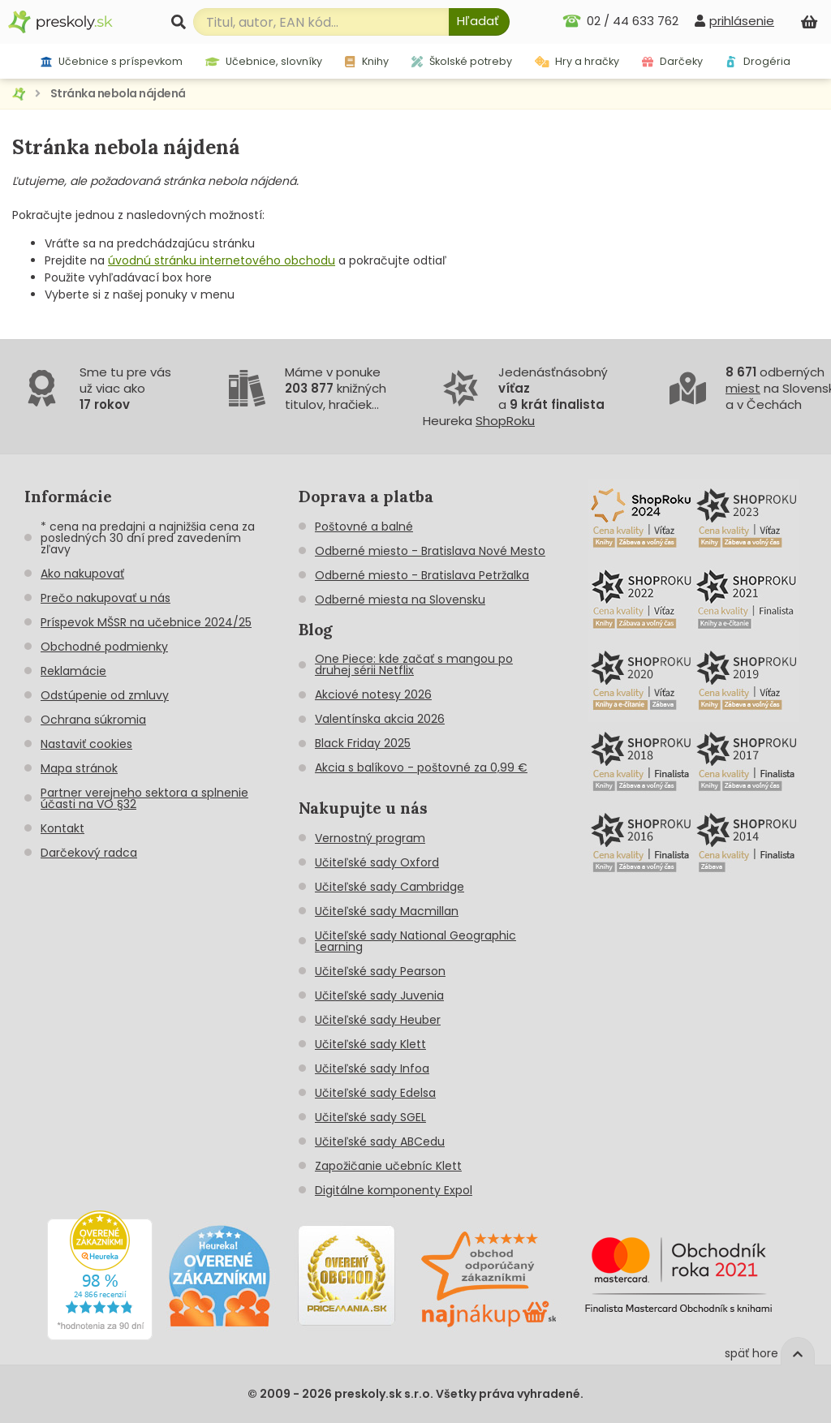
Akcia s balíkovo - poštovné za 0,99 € (421, 767)
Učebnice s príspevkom (112, 61)
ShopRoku (505, 420)
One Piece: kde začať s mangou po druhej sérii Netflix (414, 664)
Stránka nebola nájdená (118, 93)
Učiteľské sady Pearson (380, 971)
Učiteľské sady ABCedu (380, 1141)
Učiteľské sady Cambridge (389, 887)
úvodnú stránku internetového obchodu (221, 260)
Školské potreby (461, 61)
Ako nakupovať (82, 573)
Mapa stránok (79, 768)
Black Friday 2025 (363, 743)
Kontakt (62, 828)
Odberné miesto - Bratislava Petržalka (422, 575)
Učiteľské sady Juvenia (379, 995)
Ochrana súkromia (93, 720)
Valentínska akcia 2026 (380, 719)
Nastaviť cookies (86, 744)
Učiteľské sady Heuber (378, 1020)
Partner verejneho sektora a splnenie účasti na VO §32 (144, 798)
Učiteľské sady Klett (370, 1044)
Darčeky (672, 61)
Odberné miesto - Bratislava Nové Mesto (430, 551)
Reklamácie (73, 671)
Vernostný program (370, 838)
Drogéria (758, 61)
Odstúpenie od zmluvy (105, 695)
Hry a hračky (577, 61)
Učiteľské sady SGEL (370, 1117)
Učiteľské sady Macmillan (387, 911)
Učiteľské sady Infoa (372, 1068)
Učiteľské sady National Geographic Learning (415, 941)
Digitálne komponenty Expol (393, 1190)
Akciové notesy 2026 (373, 694)
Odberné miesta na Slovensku (400, 599)
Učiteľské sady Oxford (377, 862)
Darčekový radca (89, 853)
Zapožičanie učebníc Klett (388, 1166)
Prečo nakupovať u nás (105, 598)
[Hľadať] (479, 22)
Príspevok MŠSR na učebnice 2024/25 (146, 622)
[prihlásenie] (734, 20)
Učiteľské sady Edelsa (375, 1093)
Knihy (366, 61)
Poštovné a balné (364, 526)
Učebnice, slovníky (264, 61)
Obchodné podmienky (104, 646)
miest (743, 388)
